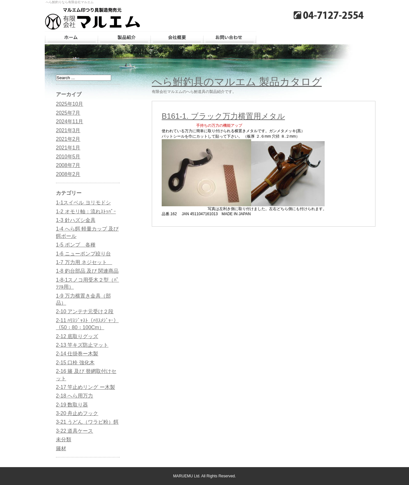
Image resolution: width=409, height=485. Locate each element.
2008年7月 (68, 165)
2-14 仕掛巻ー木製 (77, 353)
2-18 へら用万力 (74, 395)
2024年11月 (69, 121)
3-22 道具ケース (74, 431)
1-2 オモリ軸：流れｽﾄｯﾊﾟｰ (86, 211)
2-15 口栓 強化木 (75, 362)
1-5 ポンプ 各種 (76, 244)
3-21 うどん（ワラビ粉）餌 (87, 422)
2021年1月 (68, 147)
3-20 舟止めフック (77, 413)
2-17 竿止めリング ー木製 (85, 387)
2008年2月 (68, 174)
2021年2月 (68, 139)
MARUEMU (183, 476)
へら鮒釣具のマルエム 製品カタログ (237, 81)
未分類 (63, 439)
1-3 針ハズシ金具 (76, 220)
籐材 (61, 448)
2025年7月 (68, 113)
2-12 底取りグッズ (77, 336)
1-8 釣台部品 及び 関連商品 (87, 271)
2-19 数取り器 (72, 404)
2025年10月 (69, 104)
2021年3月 (68, 130)
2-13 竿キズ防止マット (82, 345)
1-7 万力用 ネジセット (84, 262)
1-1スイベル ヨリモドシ (83, 202)
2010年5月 (68, 156)
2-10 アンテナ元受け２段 (84, 311)
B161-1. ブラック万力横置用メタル (223, 116)
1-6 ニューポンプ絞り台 (83, 253)
